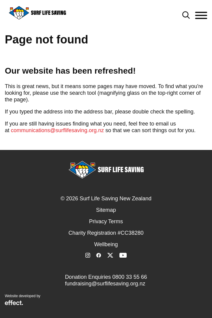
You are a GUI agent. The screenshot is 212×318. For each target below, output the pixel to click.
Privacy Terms (106, 221)
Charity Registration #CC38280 (106, 233)
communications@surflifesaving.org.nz (57, 130)
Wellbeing (106, 244)
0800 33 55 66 (129, 277)
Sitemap (106, 210)
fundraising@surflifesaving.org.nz (105, 284)
